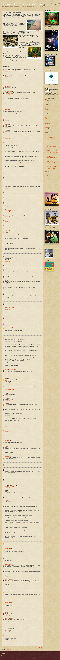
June (47, 131)
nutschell (6, 378)
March (47, 171)
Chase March (6, 591)
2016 (46, 117)
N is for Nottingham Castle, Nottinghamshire (52, 152)
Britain (10, 63)
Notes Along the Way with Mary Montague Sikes (11, 327)
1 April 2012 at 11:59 (7, 138)
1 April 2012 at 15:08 (7, 221)
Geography (21, 63)
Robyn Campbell (7, 440)
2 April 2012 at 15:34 (7, 567)
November (47, 124)
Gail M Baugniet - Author (8, 91)
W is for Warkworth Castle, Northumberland (51, 138)
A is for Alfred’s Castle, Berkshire (50, 169)
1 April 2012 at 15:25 (7, 261)
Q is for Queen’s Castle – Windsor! (50, 147)
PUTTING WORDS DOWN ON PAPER (10, 210)
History (24, 63)
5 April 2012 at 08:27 (7, 642)
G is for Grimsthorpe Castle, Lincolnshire (51, 161)
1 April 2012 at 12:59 (7, 174)
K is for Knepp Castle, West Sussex (50, 156)
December (47, 123)
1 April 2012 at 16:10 (7, 300)
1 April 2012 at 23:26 (7, 453)
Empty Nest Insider (7, 86)
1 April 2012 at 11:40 (7, 127)
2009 (46, 178)
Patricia (6, 612)
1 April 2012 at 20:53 (7, 443)
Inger (5, 463)
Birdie (5, 322)
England (18, 63)
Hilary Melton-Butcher (8, 230)
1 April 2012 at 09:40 (7, 83)
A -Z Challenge (7, 63)
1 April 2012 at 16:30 (7, 309)
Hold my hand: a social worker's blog (10, 369)
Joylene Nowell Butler (8, 564)
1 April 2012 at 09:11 (7, 76)
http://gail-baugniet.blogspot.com (9, 93)
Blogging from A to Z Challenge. (13, 308)
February (47, 172)
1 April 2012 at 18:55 (7, 421)
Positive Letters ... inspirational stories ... (24, 4)
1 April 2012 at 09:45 (7, 88)
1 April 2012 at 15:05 (7, 216)
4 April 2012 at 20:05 (7, 631)
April (46, 133)
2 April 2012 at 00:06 (7, 461)
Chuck (5, 280)
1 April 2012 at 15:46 (7, 283)
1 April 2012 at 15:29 (7, 277)
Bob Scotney (6, 196)
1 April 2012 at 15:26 (7, 266)
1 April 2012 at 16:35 (7, 314)
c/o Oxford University (37, 30)
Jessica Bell (6, 97)
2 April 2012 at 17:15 (7, 576)
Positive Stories (32, 63)
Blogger (34, 658)
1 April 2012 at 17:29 (7, 366)
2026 (46, 104)
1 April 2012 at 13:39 (7, 188)
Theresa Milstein (7, 456)
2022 (46, 109)
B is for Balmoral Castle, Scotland (50, 168)
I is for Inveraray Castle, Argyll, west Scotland (52, 158)
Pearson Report (11, 307)
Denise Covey (7, 109)
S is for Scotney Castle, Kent (50, 145)
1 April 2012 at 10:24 (7, 99)
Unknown (6, 185)
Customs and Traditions (14, 63)
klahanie (6, 446)
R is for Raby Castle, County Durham (51, 146)
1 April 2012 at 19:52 (7, 431)
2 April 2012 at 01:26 (7, 487)
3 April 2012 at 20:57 (7, 615)
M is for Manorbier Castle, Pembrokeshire (51, 153)
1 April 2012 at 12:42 (7, 169)
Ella (5, 490)
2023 (46, 108)
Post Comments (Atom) (8, 649)
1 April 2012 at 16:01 (7, 290)
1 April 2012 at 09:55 (7, 94)
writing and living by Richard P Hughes (10, 542)
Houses (26, 63)
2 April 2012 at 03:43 (7, 502)
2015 (46, 118)
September (47, 127)
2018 (46, 114)
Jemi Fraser (6, 398)
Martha (6, 393)
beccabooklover (7, 468)
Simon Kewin (6, 201)
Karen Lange (6, 478)
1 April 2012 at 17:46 (7, 382)
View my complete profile (48, 100)
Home (22, 647)
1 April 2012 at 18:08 (7, 400)
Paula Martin (6, 124)
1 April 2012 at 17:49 (7, 390)
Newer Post (4, 647)
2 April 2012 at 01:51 (7, 493)
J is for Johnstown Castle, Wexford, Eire (51, 157)
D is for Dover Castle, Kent (49, 165)
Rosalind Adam (7, 286)
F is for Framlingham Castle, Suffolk (50, 162)
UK (34, 63)
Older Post (41, 647)
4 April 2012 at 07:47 (7, 622)
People (29, 63)
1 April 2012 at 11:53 (7, 133)
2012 (46, 122)
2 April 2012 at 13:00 (7, 554)
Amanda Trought (7, 118)
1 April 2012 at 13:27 (7, 182)
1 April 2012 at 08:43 (7, 71)
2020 (46, 112)
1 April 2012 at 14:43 (7, 211)
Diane (5, 68)
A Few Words (6, 500)
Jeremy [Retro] (7, 254)
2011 (46, 175)
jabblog (6, 403)
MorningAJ (6, 130)
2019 (46, 113)
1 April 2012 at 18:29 (7, 405)
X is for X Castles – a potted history (50, 137)
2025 (46, 105)
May (46, 132)
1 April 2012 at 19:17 (7, 426)
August (47, 128)
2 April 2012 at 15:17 (7, 561)
